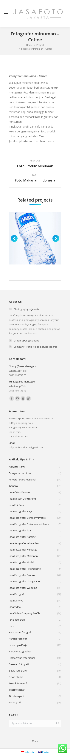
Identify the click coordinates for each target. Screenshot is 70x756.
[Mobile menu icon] (6, 13)
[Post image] (35, 238)
